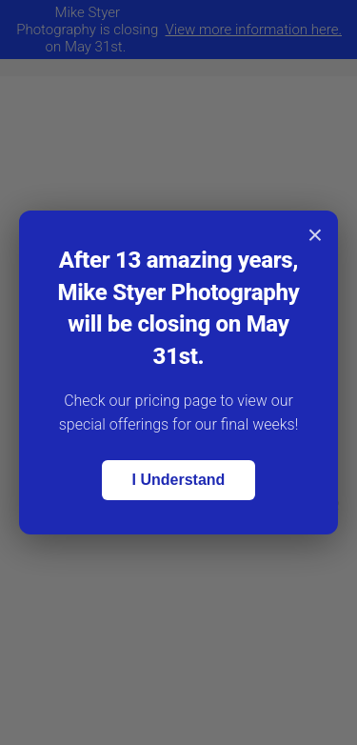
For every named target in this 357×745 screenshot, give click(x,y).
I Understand (179, 480)
